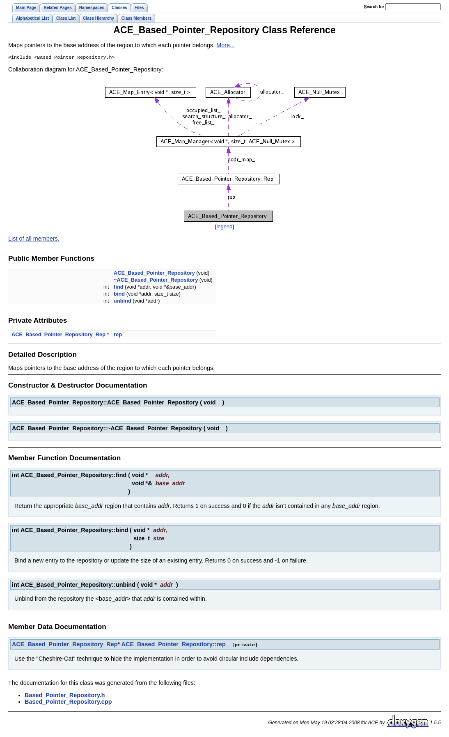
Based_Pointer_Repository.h (65, 695)
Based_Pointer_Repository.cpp (68, 702)
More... (225, 45)
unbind (122, 301)
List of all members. (34, 239)
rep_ (119, 335)
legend (224, 227)
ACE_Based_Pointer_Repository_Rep (58, 335)
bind (119, 295)
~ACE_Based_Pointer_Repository (156, 281)
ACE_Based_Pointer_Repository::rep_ (175, 645)
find (118, 288)
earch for (374, 7)
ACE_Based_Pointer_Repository (154, 274)
